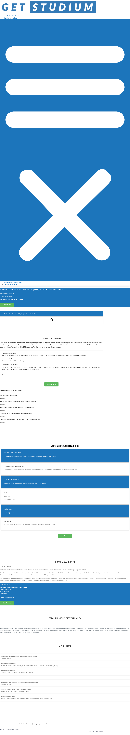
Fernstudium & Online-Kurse (13, 16)
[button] (65, 150)
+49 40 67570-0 (9, 597)
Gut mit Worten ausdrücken (8, 395)
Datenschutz (17, 729)
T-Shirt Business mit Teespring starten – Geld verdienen (17, 407)
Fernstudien (12, 724)
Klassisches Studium (10, 18)
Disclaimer (10, 729)
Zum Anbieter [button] (7, 305)
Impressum (3, 729)
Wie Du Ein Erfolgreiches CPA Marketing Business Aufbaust (18, 401)
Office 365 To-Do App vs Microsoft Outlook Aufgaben (16, 413)
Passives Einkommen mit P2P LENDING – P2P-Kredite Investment (20, 419)
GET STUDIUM (4, 724)
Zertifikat (2, 398)
